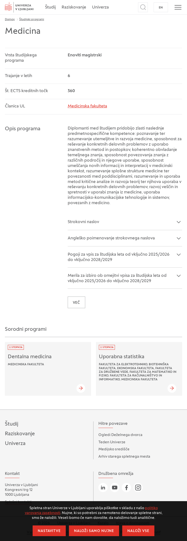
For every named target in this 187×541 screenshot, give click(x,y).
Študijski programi (31, 19)
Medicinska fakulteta (87, 106)
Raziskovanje (74, 7)
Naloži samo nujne (94, 531)
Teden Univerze (111, 442)
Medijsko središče (114, 449)
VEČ (76, 303)
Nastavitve (49, 531)
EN (161, 7)
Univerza (100, 7)
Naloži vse (138, 531)
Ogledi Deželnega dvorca (120, 435)
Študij (50, 7)
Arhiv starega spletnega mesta (124, 456)
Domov (10, 19)
